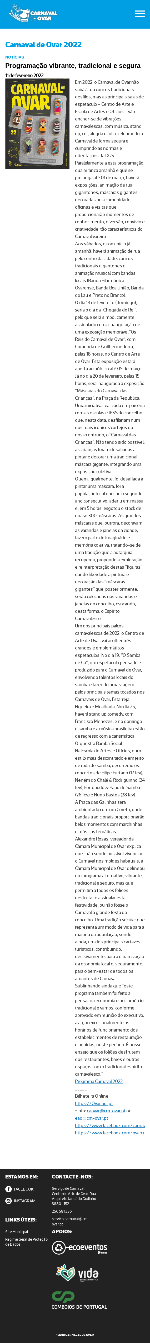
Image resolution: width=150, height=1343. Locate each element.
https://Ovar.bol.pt (94, 1103)
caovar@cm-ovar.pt (106, 1110)
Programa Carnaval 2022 (99, 1081)
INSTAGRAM (20, 1201)
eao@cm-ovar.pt (91, 1118)
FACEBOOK (19, 1189)
